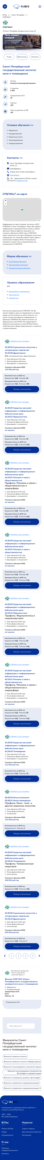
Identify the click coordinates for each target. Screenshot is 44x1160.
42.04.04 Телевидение (15, 751)
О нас (5, 1142)
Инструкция (26, 1135)
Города (4, 1132)
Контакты (5, 1154)
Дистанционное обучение (31, 1132)
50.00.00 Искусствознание (17, 797)
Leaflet (39, 220)
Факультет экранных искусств (15, 1056)
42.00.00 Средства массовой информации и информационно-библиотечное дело (20, 411)
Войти (39, 6)
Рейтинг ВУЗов (7, 1129)
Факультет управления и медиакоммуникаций (21, 1083)
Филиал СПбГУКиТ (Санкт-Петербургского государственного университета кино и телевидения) (21, 981)
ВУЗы (5, 15)
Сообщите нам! (22, 181)
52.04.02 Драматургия (15, 919)
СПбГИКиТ (7, 17)
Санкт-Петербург (17, 15)
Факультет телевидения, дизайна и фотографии (22, 1078)
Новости (27, 1122)
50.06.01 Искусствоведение (18, 800)
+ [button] (5, 200)
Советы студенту (28, 1129)
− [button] (5, 204)
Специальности (7, 1135)
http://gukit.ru (14, 175)
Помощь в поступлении (22, 389)
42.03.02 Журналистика (16, 417)
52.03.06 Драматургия (15, 353)
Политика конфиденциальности (10, 1149)
